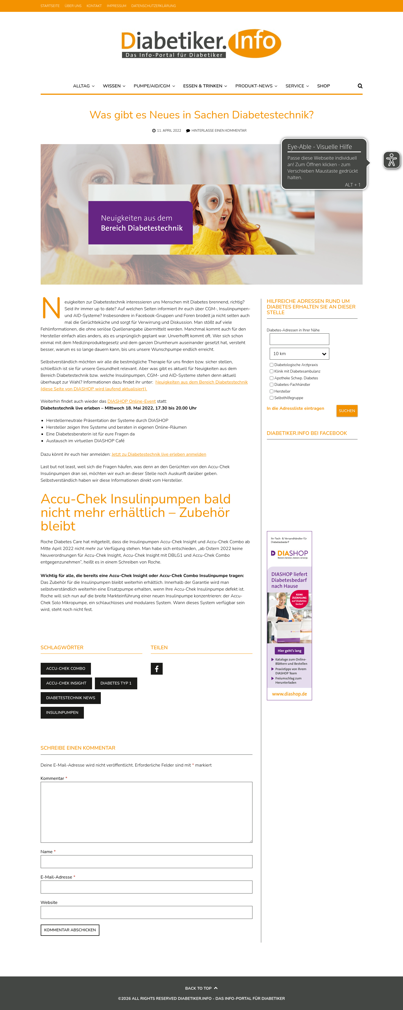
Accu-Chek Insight (66, 683)
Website (49, 902)
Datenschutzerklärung (153, 6)
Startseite (50, 6)
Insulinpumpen (62, 712)
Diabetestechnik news (70, 698)
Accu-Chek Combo (66, 668)
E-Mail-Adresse (58, 877)
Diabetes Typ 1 (116, 683)
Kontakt (94, 6)
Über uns (73, 6)
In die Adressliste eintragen (295, 408)
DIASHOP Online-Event (132, 401)
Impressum (117, 6)
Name (48, 852)
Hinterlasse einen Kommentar (219, 130)
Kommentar (54, 778)
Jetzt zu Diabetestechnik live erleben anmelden (159, 454)
